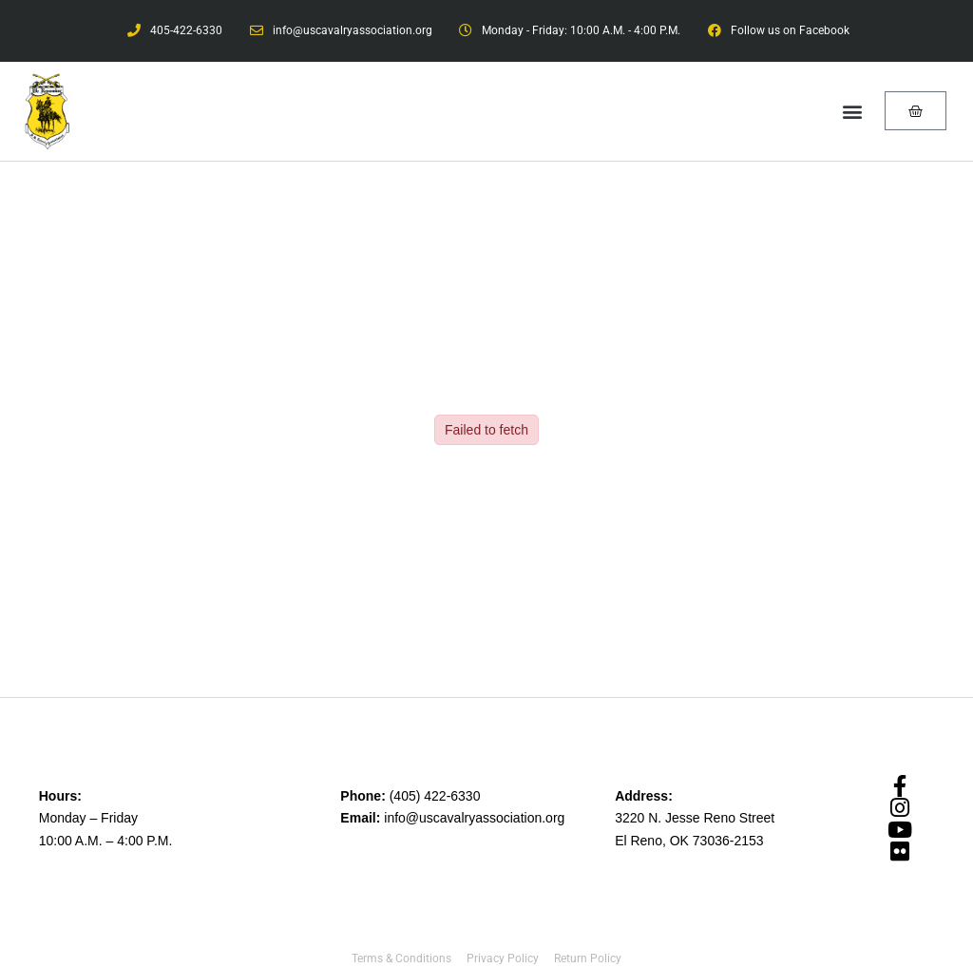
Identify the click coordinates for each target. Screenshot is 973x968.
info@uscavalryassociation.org (474, 817)
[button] (852, 110)
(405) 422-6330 (435, 795)
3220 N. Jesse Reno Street (694, 817)
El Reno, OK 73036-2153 (689, 840)
